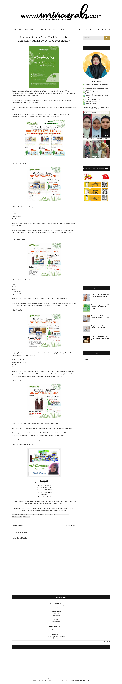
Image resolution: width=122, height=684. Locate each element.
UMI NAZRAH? (96, 81)
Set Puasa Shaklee (61, 514)
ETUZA (55, 620)
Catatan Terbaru (17, 526)
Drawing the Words (55, 626)
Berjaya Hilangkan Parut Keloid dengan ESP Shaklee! (100, 316)
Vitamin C (62, 29)
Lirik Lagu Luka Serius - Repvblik (56, 636)
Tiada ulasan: (48, 44)
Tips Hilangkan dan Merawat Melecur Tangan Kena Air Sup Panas (100, 296)
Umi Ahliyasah (44, 480)
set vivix (26, 516)
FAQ (20, 29)
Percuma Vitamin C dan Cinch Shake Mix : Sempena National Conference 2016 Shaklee (44, 39)
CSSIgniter (46, 680)
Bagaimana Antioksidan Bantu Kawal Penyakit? (99, 326)
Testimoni (42, 29)
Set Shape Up (17, 516)
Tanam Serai (55, 613)
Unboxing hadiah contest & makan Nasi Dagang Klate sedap (56, 605)
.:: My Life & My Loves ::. (55, 603)
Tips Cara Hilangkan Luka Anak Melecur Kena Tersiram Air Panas (100, 338)
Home (14, 29)
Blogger (79, 678)
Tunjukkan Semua (106, 641)
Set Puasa (49, 514)
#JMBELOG (55, 634)
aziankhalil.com (56, 612)
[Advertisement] (96, 248)
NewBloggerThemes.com (79, 680)
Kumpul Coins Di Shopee (56, 628)
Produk (52, 29)
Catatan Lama (71, 526)
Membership (30, 29)
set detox (40, 514)
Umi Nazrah (59, 678)
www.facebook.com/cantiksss (44, 497)
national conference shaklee (23, 514)
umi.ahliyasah (48, 492)
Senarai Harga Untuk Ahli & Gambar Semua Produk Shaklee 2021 (100, 306)
